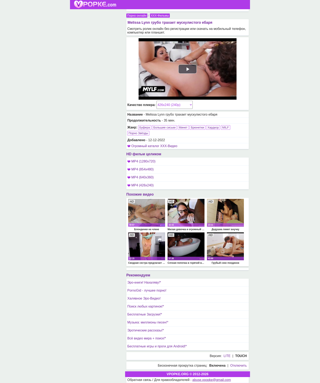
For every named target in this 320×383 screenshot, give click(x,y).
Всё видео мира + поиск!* (146, 338)
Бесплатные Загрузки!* (144, 314)
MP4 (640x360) (140, 177)
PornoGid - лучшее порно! (146, 290)
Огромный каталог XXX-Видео (154, 146)
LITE (227, 356)
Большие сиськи (164, 127)
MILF (225, 127)
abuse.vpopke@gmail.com (211, 380)
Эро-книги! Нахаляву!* (144, 282)
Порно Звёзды (138, 133)
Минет (183, 127)
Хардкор (213, 127)
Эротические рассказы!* (145, 330)
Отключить (238, 365)
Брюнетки (197, 127)
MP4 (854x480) (140, 169)
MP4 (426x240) (140, 185)
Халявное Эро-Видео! (144, 298)
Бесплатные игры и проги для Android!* (157, 346)
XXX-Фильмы (160, 15)
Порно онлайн (137, 15)
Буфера (144, 127)
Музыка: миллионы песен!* (147, 322)
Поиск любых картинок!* (145, 306)
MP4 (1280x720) (141, 161)
